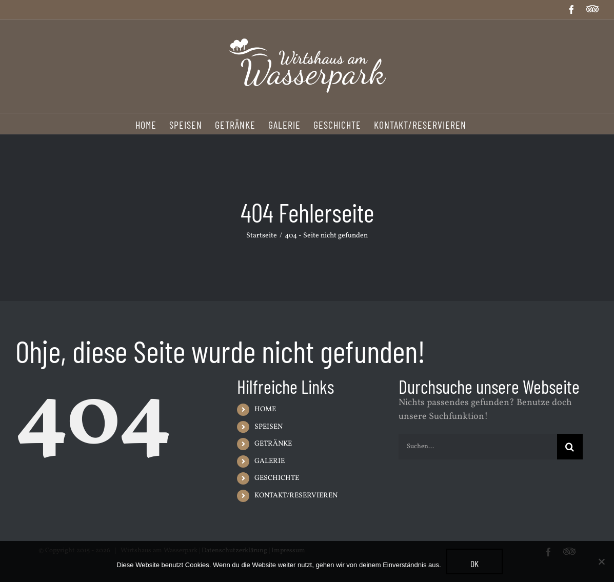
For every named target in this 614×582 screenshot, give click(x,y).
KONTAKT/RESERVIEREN (296, 495)
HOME (265, 409)
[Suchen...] (478, 446)
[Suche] (570, 446)
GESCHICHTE (276, 478)
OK (474, 563)
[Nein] (601, 561)
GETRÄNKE (273, 444)
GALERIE (269, 461)
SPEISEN (268, 427)
